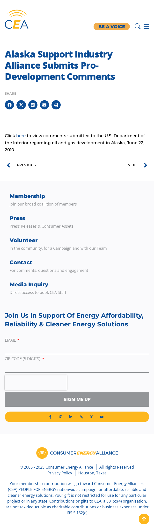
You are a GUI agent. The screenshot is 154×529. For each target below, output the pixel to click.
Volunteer (24, 240)
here (21, 135)
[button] (9, 104)
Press (17, 218)
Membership (27, 196)
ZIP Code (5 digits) (23, 359)
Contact (21, 262)
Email (11, 340)
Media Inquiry (29, 284)
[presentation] (36, 382)
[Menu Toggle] (146, 27)
